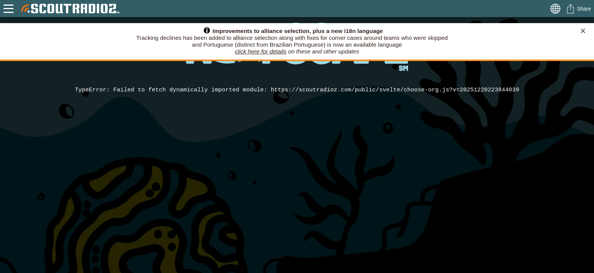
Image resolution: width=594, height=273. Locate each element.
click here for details (260, 51)
